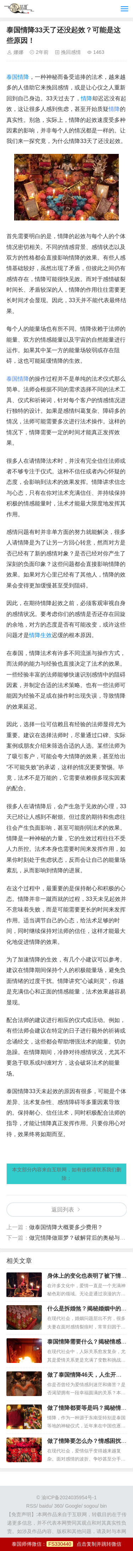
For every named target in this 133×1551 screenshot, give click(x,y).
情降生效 (40, 635)
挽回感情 (71, 52)
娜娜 (18, 52)
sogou (91, 1506)
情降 (86, 98)
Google (73, 1506)
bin (103, 1506)
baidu (45, 1506)
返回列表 (62, 1210)
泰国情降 (17, 77)
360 (58, 1506)
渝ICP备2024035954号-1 (69, 1497)
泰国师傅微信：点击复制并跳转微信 (66, 1544)
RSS (31, 1506)
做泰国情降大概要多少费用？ (66, 1227)
